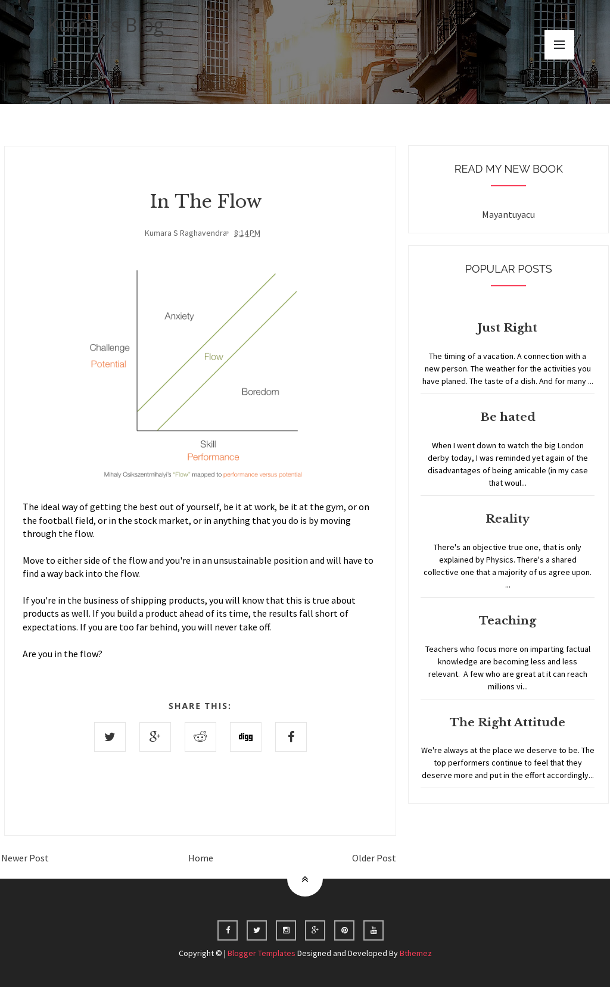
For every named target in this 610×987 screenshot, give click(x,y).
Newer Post (25, 858)
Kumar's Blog (105, 25)
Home (200, 858)
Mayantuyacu (508, 214)
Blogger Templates (261, 953)
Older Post (374, 858)
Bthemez (416, 953)
